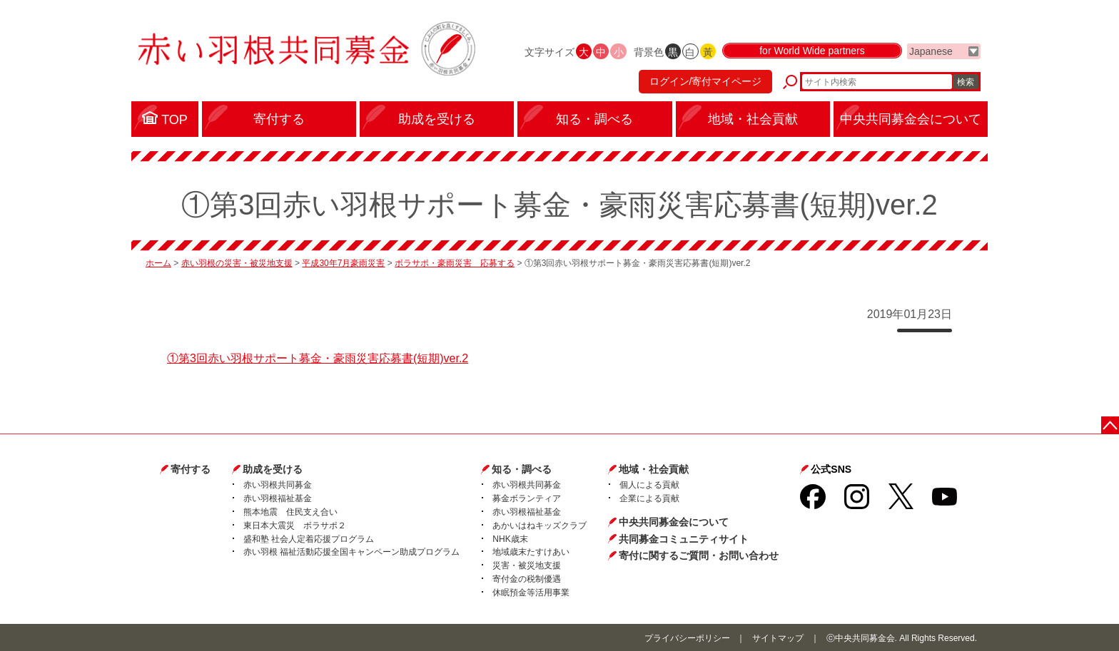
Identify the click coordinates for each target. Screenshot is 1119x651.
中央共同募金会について (674, 522)
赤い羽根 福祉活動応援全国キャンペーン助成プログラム (351, 552)
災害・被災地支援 (526, 565)
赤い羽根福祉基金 (277, 498)
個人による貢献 (649, 485)
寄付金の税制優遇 (526, 579)
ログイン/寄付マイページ (705, 82)
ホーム (158, 263)
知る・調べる (522, 469)
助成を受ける (273, 469)
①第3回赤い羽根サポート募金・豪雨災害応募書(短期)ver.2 (317, 358)
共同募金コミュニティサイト (684, 539)
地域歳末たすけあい (530, 552)
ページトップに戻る (1110, 425)
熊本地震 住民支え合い (290, 512)
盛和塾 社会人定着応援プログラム (308, 539)
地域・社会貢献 (654, 469)
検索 (965, 82)
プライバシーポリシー (687, 638)
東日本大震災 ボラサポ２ (294, 525)
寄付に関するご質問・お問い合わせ (699, 555)
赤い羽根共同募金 (277, 485)
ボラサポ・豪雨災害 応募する (455, 263)
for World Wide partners (812, 51)
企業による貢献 (649, 498)
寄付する (191, 469)
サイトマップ (778, 638)
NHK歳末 (509, 539)
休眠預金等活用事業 (530, 593)
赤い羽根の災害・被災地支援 (237, 263)
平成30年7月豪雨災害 (343, 263)
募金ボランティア (526, 498)
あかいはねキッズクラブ (539, 525)
